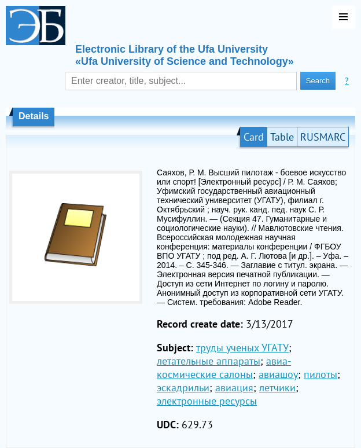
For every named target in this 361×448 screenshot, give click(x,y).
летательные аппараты (208, 361)
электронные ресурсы (207, 400)
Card (254, 137)
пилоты (320, 374)
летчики (277, 387)
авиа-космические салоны (224, 367)
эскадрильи (183, 387)
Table (282, 137)
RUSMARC (322, 137)
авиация (234, 387)
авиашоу (278, 374)
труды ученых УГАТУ (242, 347)
